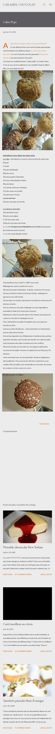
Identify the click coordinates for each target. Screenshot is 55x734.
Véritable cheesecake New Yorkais (23, 547)
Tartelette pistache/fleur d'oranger (23, 701)
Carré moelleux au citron (18, 624)
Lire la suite (46, 574)
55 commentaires (23, 574)
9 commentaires (23, 728)
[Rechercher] (44, 4)
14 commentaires (23, 651)
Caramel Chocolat (19, 4)
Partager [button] (44, 424)
